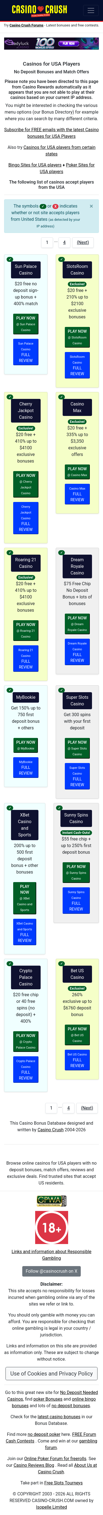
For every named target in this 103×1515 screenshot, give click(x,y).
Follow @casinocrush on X (51, 1271)
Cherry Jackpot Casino (26, 410)
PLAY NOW (25, 324)
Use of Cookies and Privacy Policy (51, 1373)
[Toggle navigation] (91, 10)
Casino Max (77, 407)
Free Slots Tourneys (63, 1483)
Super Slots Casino (77, 701)
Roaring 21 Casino (25, 563)
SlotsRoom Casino (77, 270)
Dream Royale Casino (77, 566)
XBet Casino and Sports (24, 824)
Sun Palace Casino (26, 270)
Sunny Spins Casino (76, 818)
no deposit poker (44, 1434)
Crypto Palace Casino (25, 977)
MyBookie (25, 697)
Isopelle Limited (51, 1507)
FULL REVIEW (25, 352)
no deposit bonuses (71, 1405)
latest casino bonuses (59, 1416)
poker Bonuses (48, 1399)
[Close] (91, 206)
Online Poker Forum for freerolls (55, 1458)
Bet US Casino (77, 974)
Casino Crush (51, 1129)
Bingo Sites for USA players (35, 165)
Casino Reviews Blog (33, 1465)
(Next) (83, 242)
